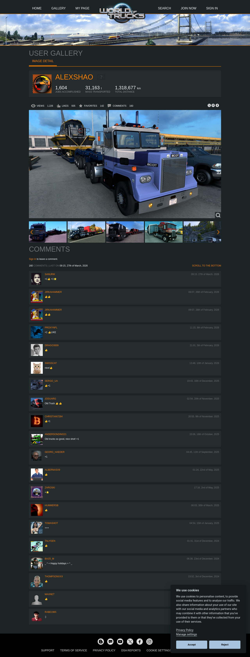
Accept (192, 644)
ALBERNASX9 (52, 469)
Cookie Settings (158, 650)
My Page (82, 8)
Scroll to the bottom (206, 265)
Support (47, 650)
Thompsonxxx (54, 576)
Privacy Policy (104, 650)
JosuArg (50, 398)
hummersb (51, 505)
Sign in (32, 259)
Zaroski (50, 487)
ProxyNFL (51, 327)
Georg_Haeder (54, 452)
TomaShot (51, 523)
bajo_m (49, 558)
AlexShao (74, 77)
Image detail (43, 61)
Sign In (212, 8)
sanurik (50, 274)
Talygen (50, 541)
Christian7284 (53, 416)
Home (37, 8)
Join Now (188, 8)
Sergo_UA (51, 381)
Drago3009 (52, 345)
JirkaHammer (53, 292)
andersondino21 (55, 434)
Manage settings (186, 634)
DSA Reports (131, 650)
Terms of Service (73, 650)
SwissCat (51, 363)
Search (164, 8)
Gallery (58, 8)
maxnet (49, 594)
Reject (225, 644)
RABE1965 (50, 612)
